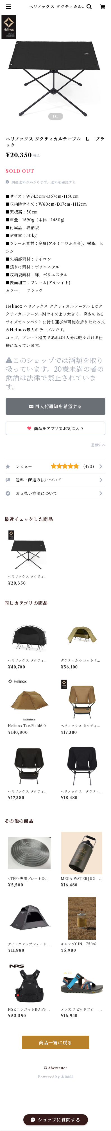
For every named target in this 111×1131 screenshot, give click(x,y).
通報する (98, 445)
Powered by (55, 1077)
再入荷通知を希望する (55, 406)
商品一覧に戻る (55, 1042)
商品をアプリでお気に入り (55, 428)
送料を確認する (63, 182)
